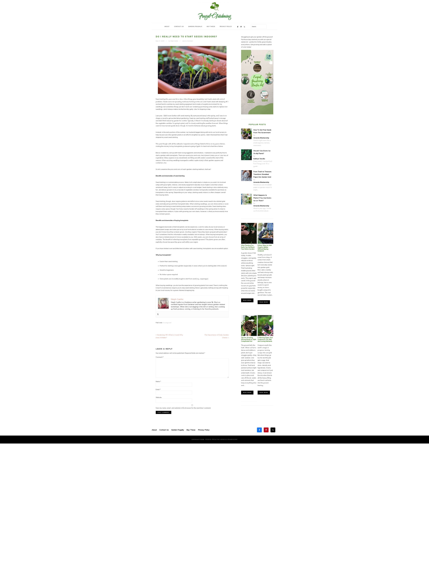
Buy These (191, 429)
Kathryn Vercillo (259, 157)
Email (158, 389)
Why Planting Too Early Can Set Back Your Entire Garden (248, 244)
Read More (247, 297)
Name (158, 381)
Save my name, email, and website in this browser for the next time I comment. (183, 407)
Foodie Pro (212, 438)
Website (159, 397)
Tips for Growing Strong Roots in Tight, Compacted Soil (248, 336)
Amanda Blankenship (261, 137)
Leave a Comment (187, 41)
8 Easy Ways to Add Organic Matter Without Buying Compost (265, 245)
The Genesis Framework (226, 438)
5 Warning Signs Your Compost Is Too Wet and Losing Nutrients (265, 336)
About (154, 429)
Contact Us (164, 429)
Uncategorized (167, 322)
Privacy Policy (204, 429)
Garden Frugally (177, 429)
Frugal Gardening (214, 11)
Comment (160, 357)
